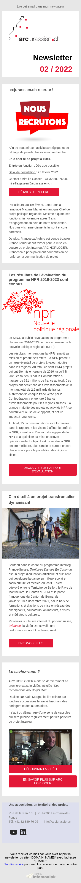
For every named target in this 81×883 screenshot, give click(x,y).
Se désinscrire (14, 864)
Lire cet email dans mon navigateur (40, 6)
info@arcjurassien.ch (58, 821)
